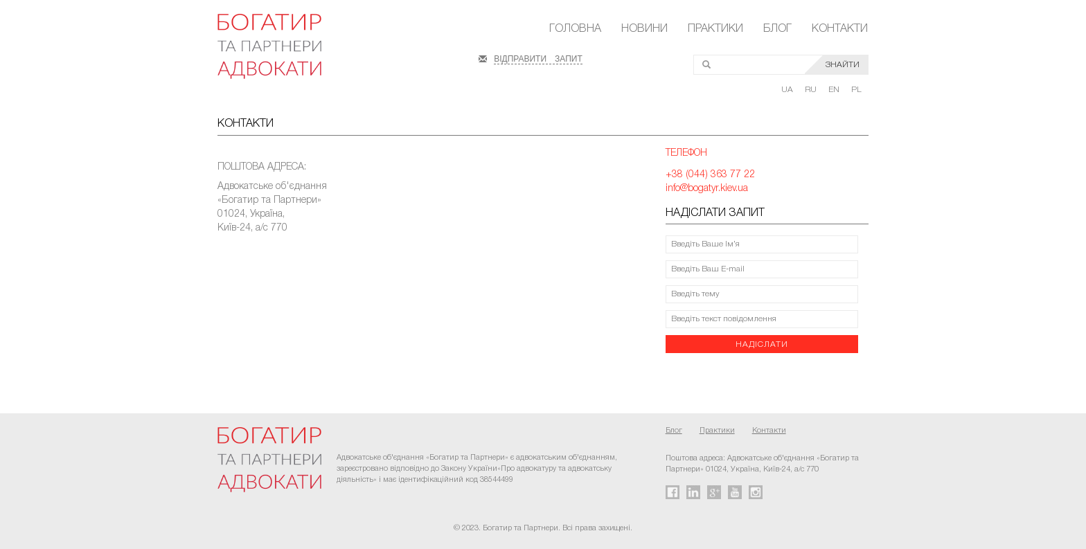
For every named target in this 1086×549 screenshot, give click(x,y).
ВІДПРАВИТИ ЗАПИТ (538, 57)
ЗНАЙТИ (843, 65)
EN (835, 89)
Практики (715, 29)
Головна (575, 29)
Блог (777, 29)
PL (856, 89)
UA (788, 89)
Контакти (840, 29)
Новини (644, 29)
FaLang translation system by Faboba (44, 362)
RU (812, 89)
